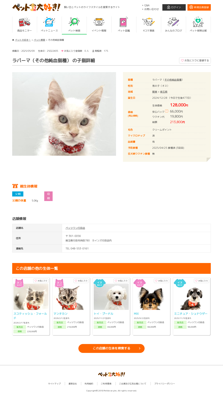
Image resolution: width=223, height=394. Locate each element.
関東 (154, 91)
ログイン (176, 7)
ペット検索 (39, 39)
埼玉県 (163, 91)
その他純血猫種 (173, 79)
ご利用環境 (106, 383)
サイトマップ (54, 383)
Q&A (146, 5)
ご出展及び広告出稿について (132, 383)
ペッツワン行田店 (75, 228)
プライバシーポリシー (164, 383)
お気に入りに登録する (196, 60)
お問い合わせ (151, 9)
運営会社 (72, 383)
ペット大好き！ (23, 39)
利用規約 (89, 383)
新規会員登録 (201, 7)
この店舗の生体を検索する (111, 348)
